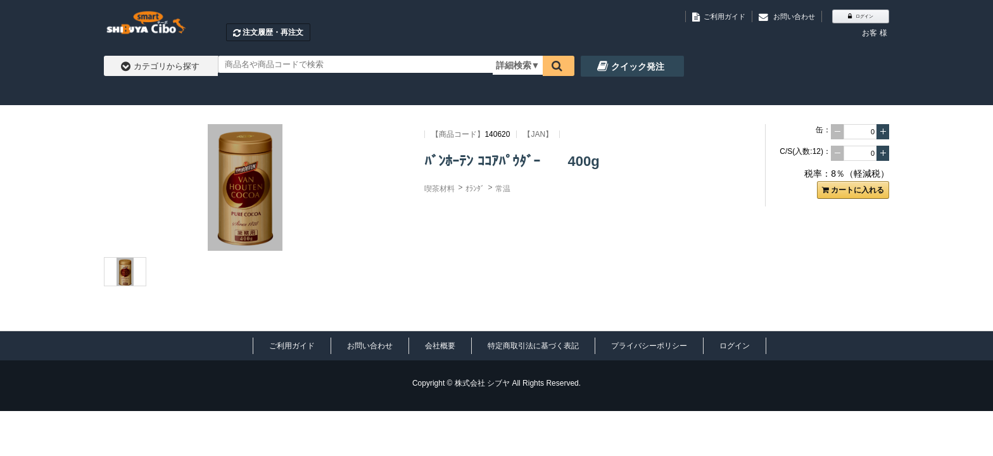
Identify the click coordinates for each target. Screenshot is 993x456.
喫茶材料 (439, 188)
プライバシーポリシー (649, 345)
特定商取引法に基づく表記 (533, 345)
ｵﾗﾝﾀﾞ (474, 188)
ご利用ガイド (292, 345)
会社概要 (440, 345)
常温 (502, 188)
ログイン (734, 345)
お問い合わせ (370, 345)
